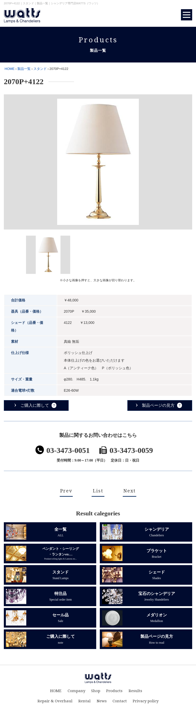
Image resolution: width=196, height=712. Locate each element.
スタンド (40, 69)
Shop (95, 693)
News (102, 703)
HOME (10, 69)
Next (129, 490)
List (98, 490)
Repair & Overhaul (57, 703)
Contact (119, 703)
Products (113, 693)
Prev (66, 490)
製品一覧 (24, 69)
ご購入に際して (34, 405)
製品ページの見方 (158, 405)
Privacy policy (143, 703)
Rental (86, 703)
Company (77, 693)
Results (133, 693)
